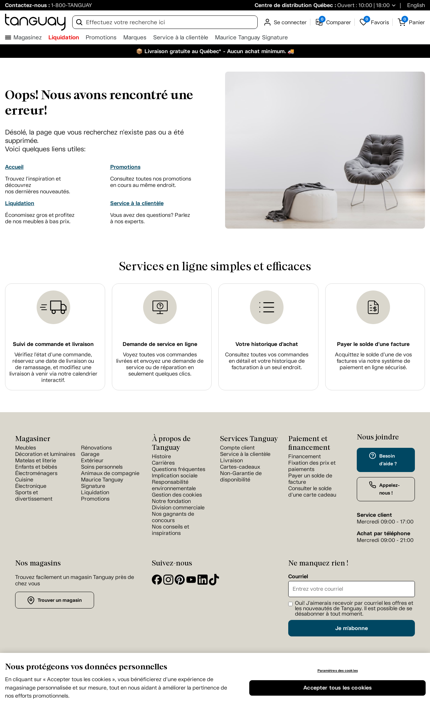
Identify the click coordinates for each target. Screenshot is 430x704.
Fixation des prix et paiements (312, 466)
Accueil (14, 166)
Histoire (161, 456)
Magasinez (27, 37)
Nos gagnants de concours (173, 517)
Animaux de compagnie (110, 473)
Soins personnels (102, 467)
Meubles (25, 447)
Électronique (30, 486)
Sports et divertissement (33, 495)
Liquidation (63, 37)
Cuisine (24, 479)
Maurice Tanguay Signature (251, 37)
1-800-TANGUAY (71, 5)
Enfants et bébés (36, 467)
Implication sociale (175, 475)
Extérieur (92, 460)
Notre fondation (171, 501)
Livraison (231, 460)
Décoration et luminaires (45, 454)
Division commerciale (178, 507)
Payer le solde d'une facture (373, 344)
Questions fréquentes (178, 469)
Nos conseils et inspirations (170, 529)
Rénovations (96, 447)
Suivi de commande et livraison (53, 344)
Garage (90, 454)
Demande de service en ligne (160, 344)
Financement (304, 456)
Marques (134, 37)
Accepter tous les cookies (337, 687)
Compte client (237, 447)
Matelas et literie (35, 460)
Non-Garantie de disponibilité (241, 476)
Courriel (298, 576)
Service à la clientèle (180, 37)
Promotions (101, 37)
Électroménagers (36, 473)
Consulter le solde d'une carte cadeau (312, 491)
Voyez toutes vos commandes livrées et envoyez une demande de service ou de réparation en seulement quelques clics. (160, 364)
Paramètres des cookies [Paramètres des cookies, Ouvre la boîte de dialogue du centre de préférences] (337, 670)
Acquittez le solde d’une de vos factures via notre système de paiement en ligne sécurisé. (373, 360)
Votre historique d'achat (266, 344)
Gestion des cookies (177, 495)
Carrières (163, 463)
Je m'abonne (351, 628)
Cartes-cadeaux (240, 467)
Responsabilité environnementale (174, 485)
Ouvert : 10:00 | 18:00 (363, 5)
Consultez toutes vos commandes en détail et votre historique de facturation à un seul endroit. (266, 360)
